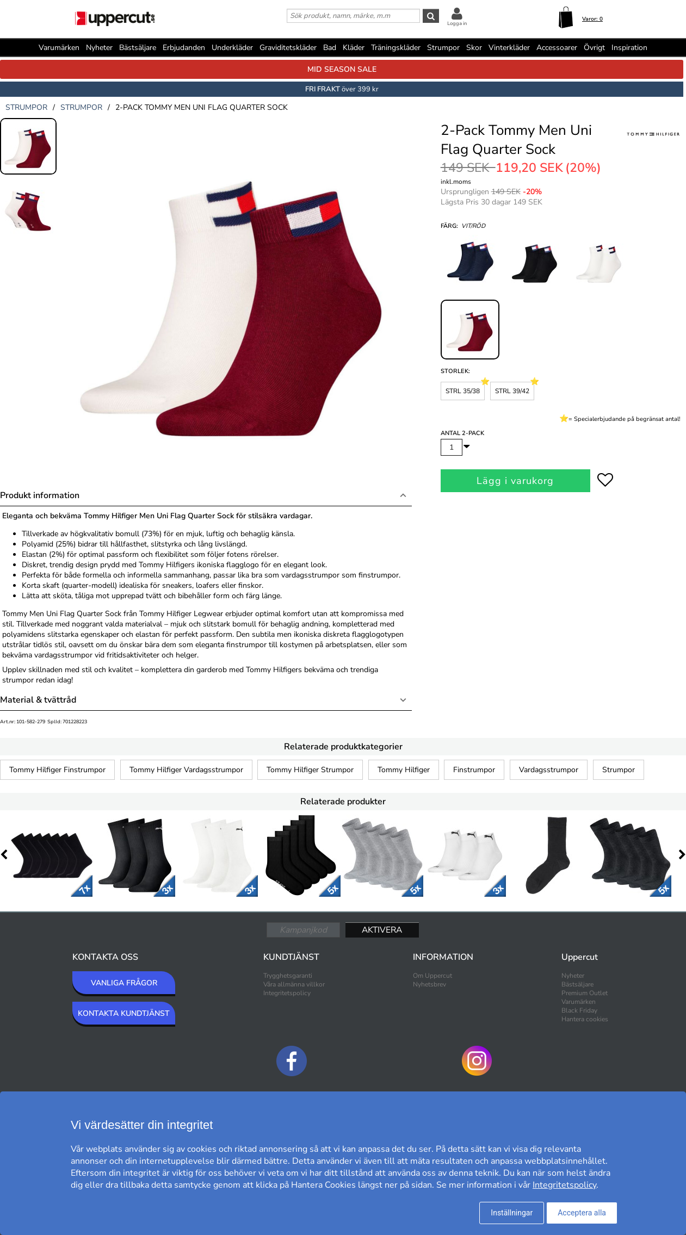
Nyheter (99, 47)
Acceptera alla (582, 1212)
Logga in (457, 23)
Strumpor (618, 770)
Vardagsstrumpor (548, 770)
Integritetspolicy (287, 993)
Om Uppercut (432, 975)
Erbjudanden (184, 47)
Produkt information (39, 495)
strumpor (26, 107)
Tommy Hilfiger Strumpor (310, 770)
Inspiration (629, 47)
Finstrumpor (474, 770)
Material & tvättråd (38, 700)
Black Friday (579, 1010)
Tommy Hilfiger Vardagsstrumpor (186, 770)
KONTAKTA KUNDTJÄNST (124, 1013)
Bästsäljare (137, 47)
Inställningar (512, 1212)
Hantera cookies (584, 1019)
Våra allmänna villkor (294, 984)
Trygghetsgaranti (287, 975)
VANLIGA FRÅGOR (124, 983)
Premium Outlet (584, 993)
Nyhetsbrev (429, 984)
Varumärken (59, 47)
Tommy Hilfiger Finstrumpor (57, 770)
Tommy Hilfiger (404, 770)
